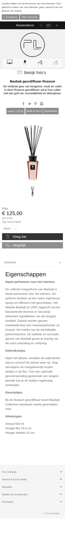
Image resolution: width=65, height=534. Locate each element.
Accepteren (12, 17)
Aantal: (7, 228)
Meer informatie (29, 17)
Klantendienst (25, 25)
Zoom (32, 152)
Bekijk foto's (35, 72)
